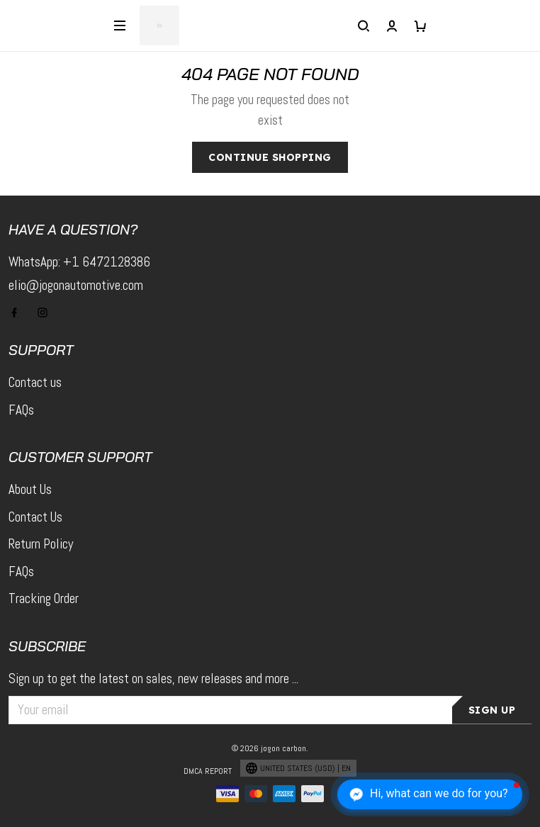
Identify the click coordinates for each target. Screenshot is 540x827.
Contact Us (35, 517)
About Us (30, 489)
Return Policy (41, 544)
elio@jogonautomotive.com (76, 285)
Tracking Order (44, 598)
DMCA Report (208, 771)
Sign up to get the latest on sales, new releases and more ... (153, 678)
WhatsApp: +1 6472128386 (79, 262)
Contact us (35, 382)
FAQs (21, 410)
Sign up (492, 710)
